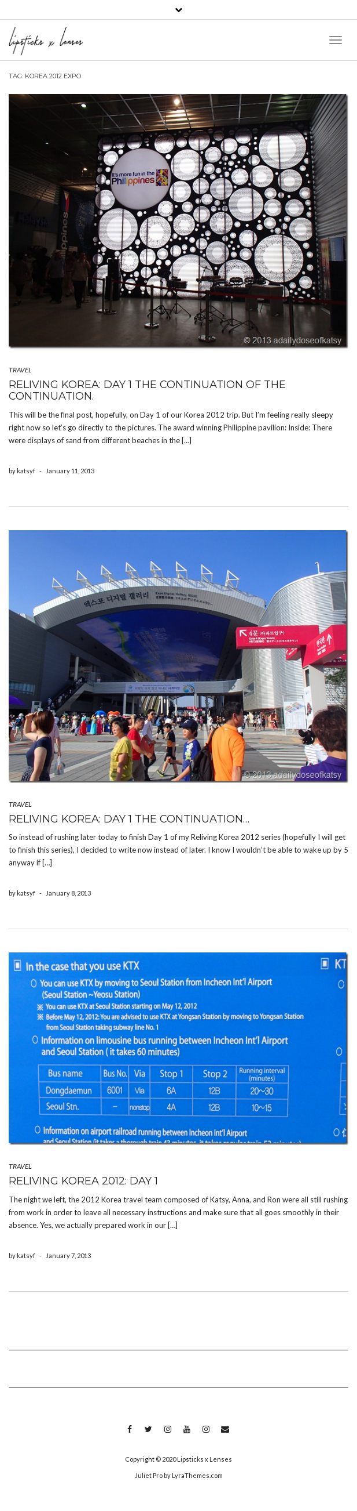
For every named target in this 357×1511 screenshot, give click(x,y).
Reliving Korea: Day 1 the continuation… (129, 819)
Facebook (129, 1435)
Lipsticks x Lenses (204, 1459)
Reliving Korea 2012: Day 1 (83, 1181)
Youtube (186, 1435)
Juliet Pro (149, 1475)
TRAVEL (20, 369)
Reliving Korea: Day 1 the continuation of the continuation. (147, 390)
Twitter (148, 1435)
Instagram (167, 1435)
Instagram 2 (205, 1435)
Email (225, 1435)
